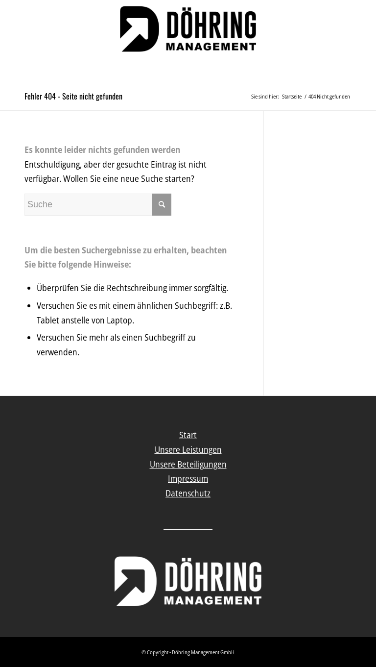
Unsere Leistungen (188, 449)
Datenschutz (188, 493)
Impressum (188, 478)
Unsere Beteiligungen (188, 464)
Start (188, 435)
